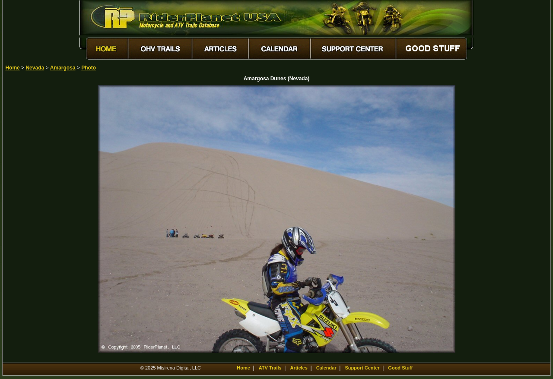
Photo (88, 68)
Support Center (362, 367)
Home (12, 68)
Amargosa (63, 68)
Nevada (34, 68)
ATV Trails (270, 367)
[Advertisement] (35, 214)
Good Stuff (400, 367)
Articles (298, 367)
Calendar (326, 367)
